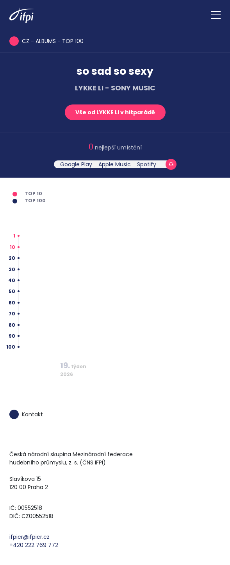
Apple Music (114, 164)
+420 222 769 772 (33, 545)
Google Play (76, 164)
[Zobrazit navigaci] (216, 15)
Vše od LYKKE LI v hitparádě (115, 112)
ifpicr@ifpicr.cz (29, 537)
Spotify (146, 164)
